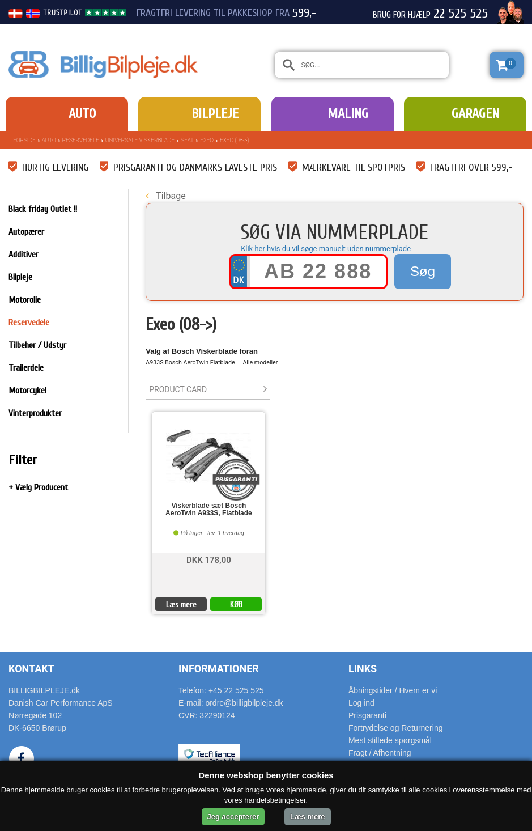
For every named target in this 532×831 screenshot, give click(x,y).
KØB (236, 604)
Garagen (475, 113)
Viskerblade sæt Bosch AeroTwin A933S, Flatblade (208, 509)
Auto (82, 113)
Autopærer (26, 232)
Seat (187, 140)
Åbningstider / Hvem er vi (392, 690)
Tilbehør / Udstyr (37, 345)
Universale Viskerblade (140, 140)
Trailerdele (26, 368)
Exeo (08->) (234, 140)
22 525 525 (460, 13)
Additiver (23, 254)
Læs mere (181, 604)
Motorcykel (27, 390)
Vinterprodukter (35, 413)
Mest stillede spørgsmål (390, 740)
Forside (24, 140)
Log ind (361, 702)
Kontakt (31, 669)
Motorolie (24, 300)
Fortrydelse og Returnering (395, 727)
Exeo (207, 140)
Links (362, 669)
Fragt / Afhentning (379, 752)
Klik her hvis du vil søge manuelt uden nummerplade (326, 248)
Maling (347, 113)
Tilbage (165, 195)
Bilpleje (215, 113)
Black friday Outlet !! (42, 209)
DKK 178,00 (208, 559)
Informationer (218, 669)
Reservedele (80, 140)
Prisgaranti (367, 715)
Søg (422, 271)
